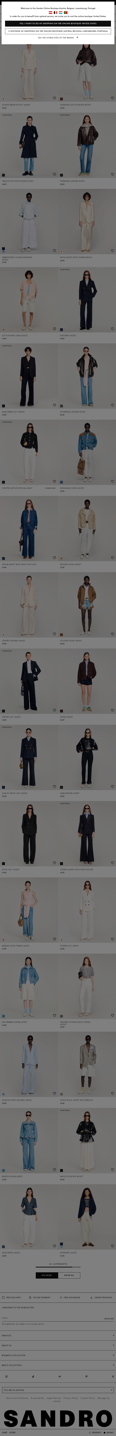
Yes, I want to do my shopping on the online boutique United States (58, 23)
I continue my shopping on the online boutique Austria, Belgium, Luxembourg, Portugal (58, 31)
